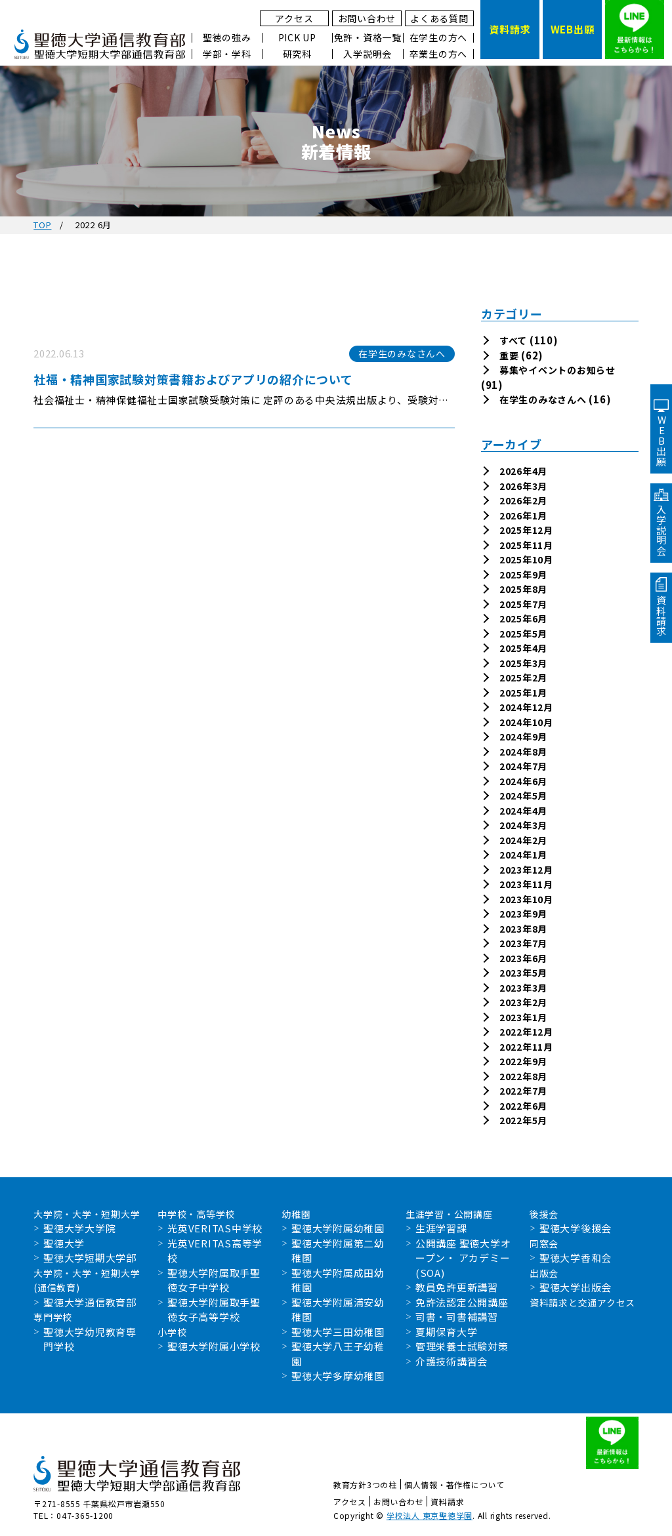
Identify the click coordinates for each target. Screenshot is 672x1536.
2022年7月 (523, 1090)
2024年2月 (523, 840)
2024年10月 (526, 722)
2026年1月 (523, 515)
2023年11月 (526, 884)
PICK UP (297, 38)
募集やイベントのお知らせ (557, 369)
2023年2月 (523, 1002)
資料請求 (447, 1501)
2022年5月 (523, 1120)
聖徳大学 (64, 1243)
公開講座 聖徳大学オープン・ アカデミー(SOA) (463, 1258)
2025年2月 (523, 677)
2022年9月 (523, 1061)
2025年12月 (526, 529)
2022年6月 (523, 1105)
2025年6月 (523, 618)
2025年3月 (523, 663)
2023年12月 (526, 869)
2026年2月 (523, 500)
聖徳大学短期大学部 (89, 1257)
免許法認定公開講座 (462, 1302)
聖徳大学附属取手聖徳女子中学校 (214, 1280)
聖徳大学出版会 (575, 1287)
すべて (513, 340)
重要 (509, 355)
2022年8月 (523, 1076)
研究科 (297, 54)
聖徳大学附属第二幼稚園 (338, 1250)
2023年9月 (523, 913)
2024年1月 (523, 854)
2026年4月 (523, 470)
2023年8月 (523, 928)
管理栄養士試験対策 (462, 1346)
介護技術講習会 (451, 1361)
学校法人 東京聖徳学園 (429, 1515)
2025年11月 (526, 545)
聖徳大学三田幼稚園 (338, 1332)
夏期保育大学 (446, 1332)
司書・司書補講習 (456, 1317)
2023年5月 (523, 972)
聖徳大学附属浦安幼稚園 (338, 1309)
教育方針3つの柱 (365, 1484)
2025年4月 (523, 648)
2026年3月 (523, 486)
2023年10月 (526, 899)
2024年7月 (523, 766)
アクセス (294, 18)
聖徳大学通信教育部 (89, 1302)
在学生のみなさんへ (543, 399)
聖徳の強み (227, 38)
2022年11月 (526, 1046)
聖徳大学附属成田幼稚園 (338, 1280)
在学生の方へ (439, 38)
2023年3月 (523, 987)
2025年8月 (523, 589)
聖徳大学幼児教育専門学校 (89, 1339)
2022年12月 (526, 1031)
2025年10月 (526, 559)
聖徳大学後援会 (575, 1228)
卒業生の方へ (439, 54)
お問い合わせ (367, 18)
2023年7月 (523, 943)
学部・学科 (227, 54)
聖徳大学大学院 (79, 1228)
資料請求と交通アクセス (582, 1302)
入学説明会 (367, 54)
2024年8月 (523, 751)
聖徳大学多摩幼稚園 (338, 1376)
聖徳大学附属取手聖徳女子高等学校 (214, 1309)
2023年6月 (523, 958)
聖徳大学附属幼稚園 (338, 1228)
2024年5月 (523, 795)
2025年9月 (523, 574)
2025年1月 (523, 692)
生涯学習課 (441, 1228)
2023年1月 (523, 1017)
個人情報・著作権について (454, 1484)
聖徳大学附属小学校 (214, 1346)
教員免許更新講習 (456, 1287)
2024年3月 (523, 825)
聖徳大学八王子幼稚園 (338, 1353)
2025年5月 (523, 633)
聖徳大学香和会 (575, 1257)
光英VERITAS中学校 (214, 1228)
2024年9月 (523, 736)
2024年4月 (523, 810)
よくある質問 (439, 18)
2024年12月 (526, 707)
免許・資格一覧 (368, 38)
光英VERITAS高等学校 (214, 1250)
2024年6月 (523, 781)
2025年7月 (523, 604)
